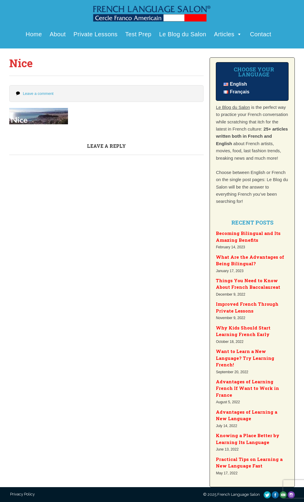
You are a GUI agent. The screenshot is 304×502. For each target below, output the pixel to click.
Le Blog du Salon (182, 34)
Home (34, 34)
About (58, 34)
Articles (228, 34)
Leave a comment (38, 93)
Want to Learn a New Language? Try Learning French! (245, 358)
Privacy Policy (22, 494)
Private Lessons (96, 34)
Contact (260, 34)
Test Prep (138, 34)
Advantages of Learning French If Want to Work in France (247, 388)
